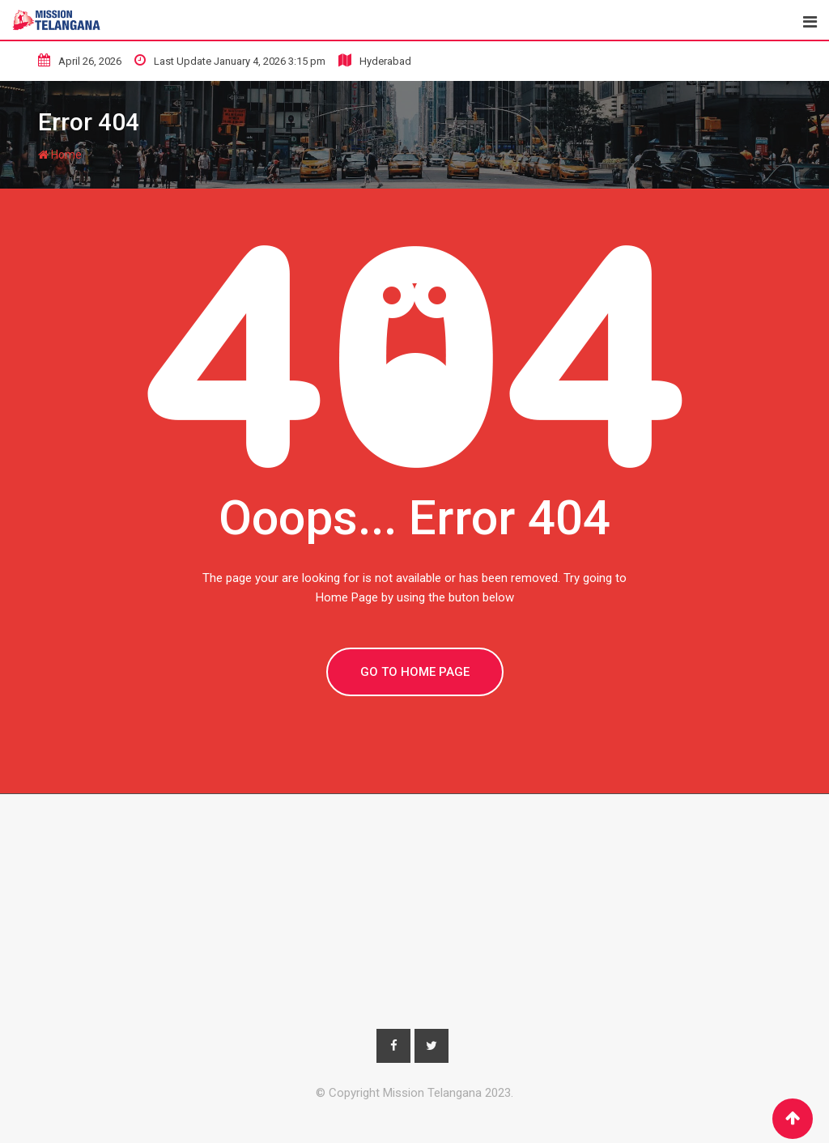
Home (60, 154)
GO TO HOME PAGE (415, 672)
